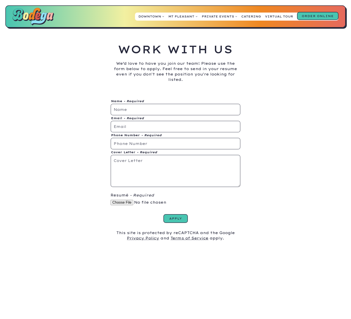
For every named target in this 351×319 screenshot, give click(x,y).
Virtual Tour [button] (279, 16)
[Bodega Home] (33, 16)
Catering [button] (251, 16)
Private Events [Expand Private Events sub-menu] (219, 16)
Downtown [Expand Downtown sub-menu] (151, 16)
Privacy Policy (143, 238)
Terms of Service (189, 238)
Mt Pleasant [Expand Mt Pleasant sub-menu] (183, 16)
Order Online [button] (318, 16)
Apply (175, 218)
